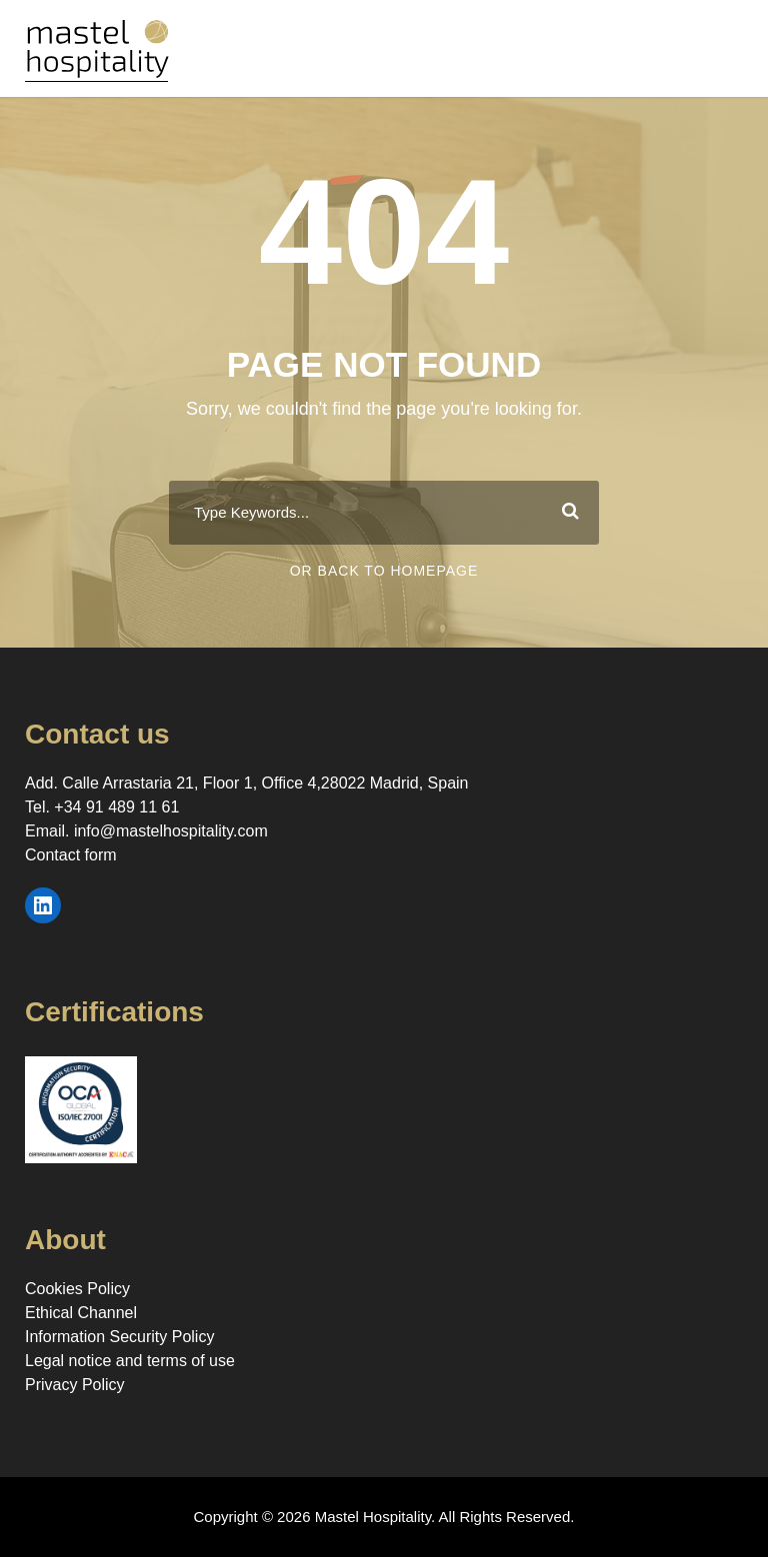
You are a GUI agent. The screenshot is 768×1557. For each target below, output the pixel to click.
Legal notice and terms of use (130, 1360)
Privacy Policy (75, 1384)
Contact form (71, 854)
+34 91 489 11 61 (116, 806)
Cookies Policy (77, 1288)
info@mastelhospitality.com (171, 830)
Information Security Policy (119, 1336)
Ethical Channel (81, 1312)
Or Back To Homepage (384, 571)
